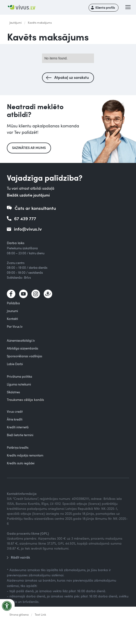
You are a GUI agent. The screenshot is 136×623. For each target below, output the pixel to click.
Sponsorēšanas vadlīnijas (24, 356)
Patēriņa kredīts (18, 447)
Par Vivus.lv (15, 326)
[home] (23, 7)
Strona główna (19, 614)
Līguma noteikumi (19, 384)
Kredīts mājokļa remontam (25, 455)
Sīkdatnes (13, 392)
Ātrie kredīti (14, 419)
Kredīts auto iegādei (20, 463)
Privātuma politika (19, 376)
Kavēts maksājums (40, 22)
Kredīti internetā (18, 427)
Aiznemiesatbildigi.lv (21, 340)
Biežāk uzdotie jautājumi (28, 195)
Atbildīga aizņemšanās (22, 348)
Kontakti (12, 319)
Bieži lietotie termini (20, 435)
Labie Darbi (15, 364)
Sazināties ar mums (29, 147)
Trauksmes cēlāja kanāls (25, 399)
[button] (128, 7)
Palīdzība (13, 303)
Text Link (40, 614)
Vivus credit (15, 411)
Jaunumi (12, 311)
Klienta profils (105, 7)
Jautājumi (15, 22)
